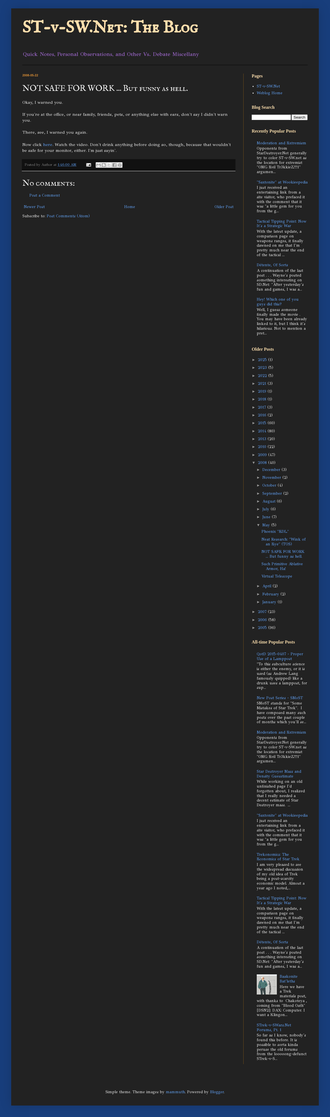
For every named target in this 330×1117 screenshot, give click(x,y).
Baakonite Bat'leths (289, 979)
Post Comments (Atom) (68, 216)
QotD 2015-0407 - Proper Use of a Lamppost (280, 656)
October (270, 485)
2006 (263, 620)
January (270, 602)
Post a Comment (44, 195)
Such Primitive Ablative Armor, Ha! (282, 566)
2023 (263, 367)
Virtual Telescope (276, 576)
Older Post (224, 206)
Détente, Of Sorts (272, 265)
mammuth (175, 1092)
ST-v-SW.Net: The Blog (110, 28)
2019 (263, 391)
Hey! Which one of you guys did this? (278, 302)
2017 (262, 407)
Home (129, 206)
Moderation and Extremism (281, 143)
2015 (263, 423)
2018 (263, 399)
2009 (263, 455)
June (267, 517)
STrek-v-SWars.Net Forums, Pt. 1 (274, 1027)
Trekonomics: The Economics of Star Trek (278, 857)
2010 (263, 446)
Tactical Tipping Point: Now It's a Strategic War (282, 223)
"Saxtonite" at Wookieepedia (282, 182)
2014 (263, 431)
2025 (263, 359)
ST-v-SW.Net (268, 86)
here (47, 144)
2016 (263, 415)
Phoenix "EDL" (275, 531)
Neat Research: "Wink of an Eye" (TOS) (283, 541)
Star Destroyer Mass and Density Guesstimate (279, 774)
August (269, 501)
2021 (263, 383)
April (267, 586)
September (272, 493)
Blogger (217, 1092)
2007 (263, 611)
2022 (263, 375)
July (266, 509)
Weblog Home (269, 93)
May (266, 525)
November (272, 477)
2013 (263, 439)
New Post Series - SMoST (280, 698)
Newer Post (34, 206)
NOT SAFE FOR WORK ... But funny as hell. (283, 554)
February (271, 594)
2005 (263, 627)
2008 (263, 462)
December (272, 469)
